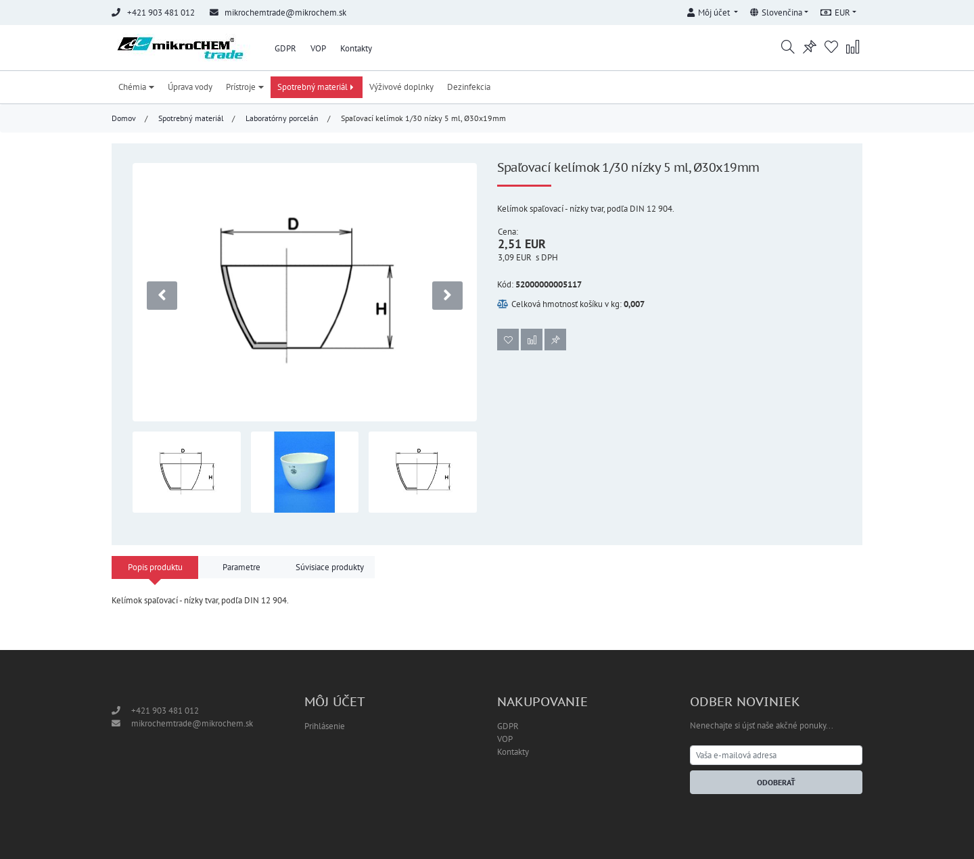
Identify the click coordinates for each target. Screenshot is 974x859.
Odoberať (776, 782)
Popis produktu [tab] (155, 567)
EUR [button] (835, 12)
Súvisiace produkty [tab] (330, 567)
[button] (712, 10)
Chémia (136, 87)
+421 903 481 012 (165, 710)
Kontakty (356, 48)
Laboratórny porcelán (282, 118)
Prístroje (245, 87)
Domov (124, 118)
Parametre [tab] (241, 567)
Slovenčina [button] (776, 12)
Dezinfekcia (468, 87)
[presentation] (162, 295)
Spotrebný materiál (316, 87)
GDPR (285, 48)
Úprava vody (190, 87)
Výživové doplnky (401, 87)
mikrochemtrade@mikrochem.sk (285, 12)
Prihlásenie (324, 726)
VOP (318, 48)
